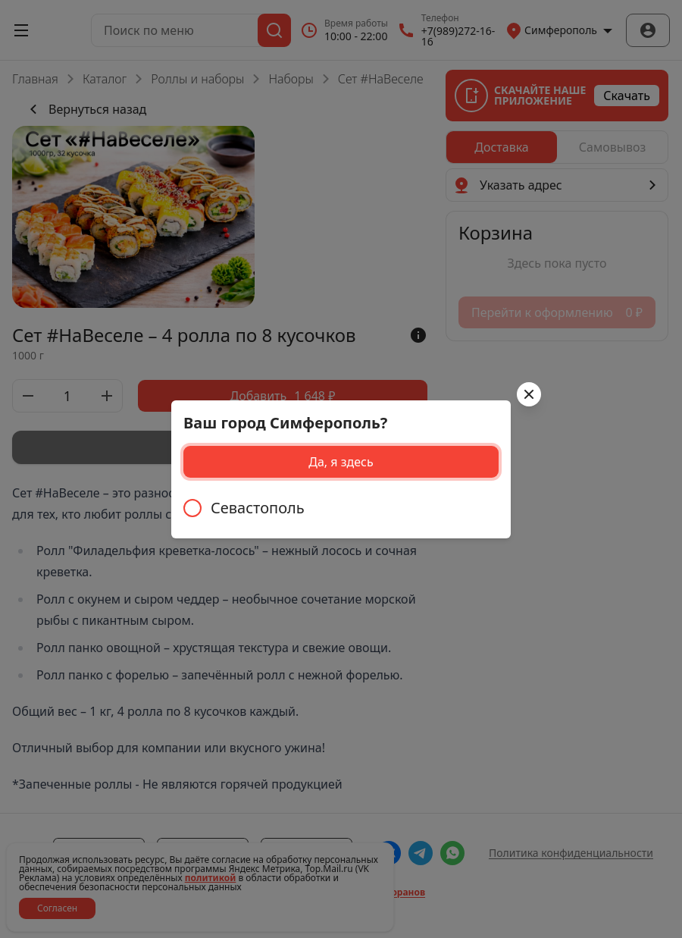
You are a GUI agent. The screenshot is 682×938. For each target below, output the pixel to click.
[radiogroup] (341, 508)
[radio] (341, 508)
